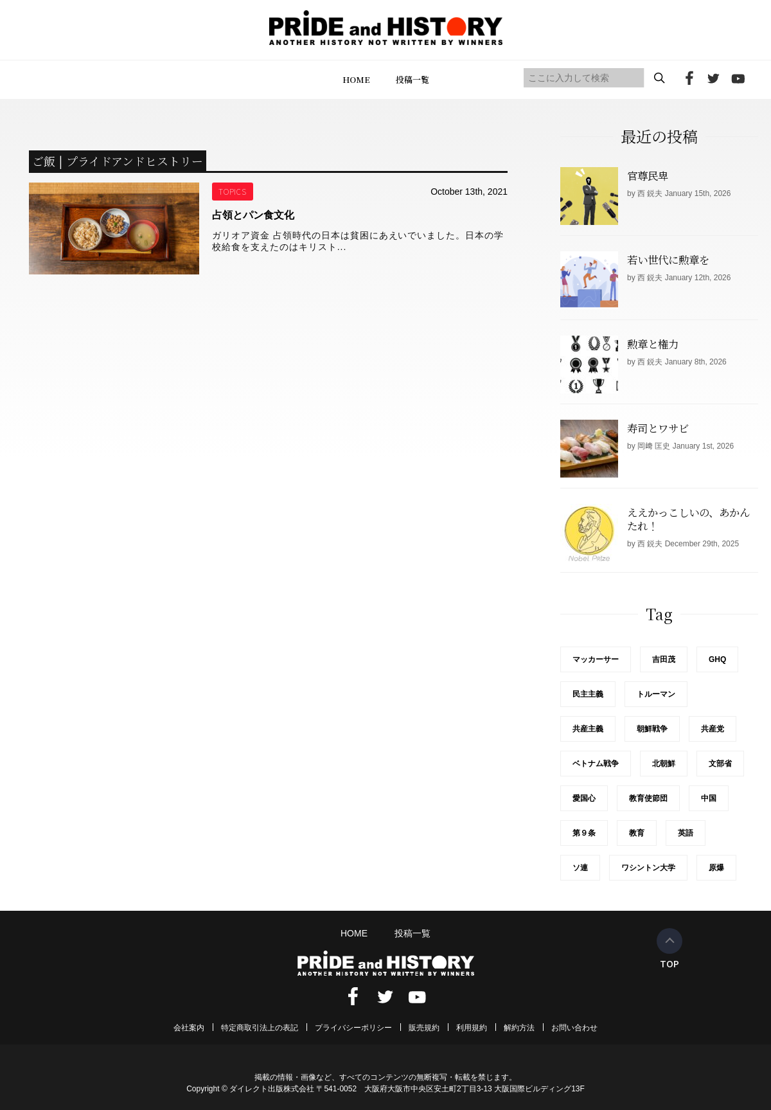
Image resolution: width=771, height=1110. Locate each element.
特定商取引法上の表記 (259, 1027)
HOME (356, 79)
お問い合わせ (574, 1027)
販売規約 (424, 1027)
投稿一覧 (412, 79)
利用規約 (471, 1027)
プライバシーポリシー (353, 1027)
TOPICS (232, 191)
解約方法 (519, 1027)
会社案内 (188, 1027)
